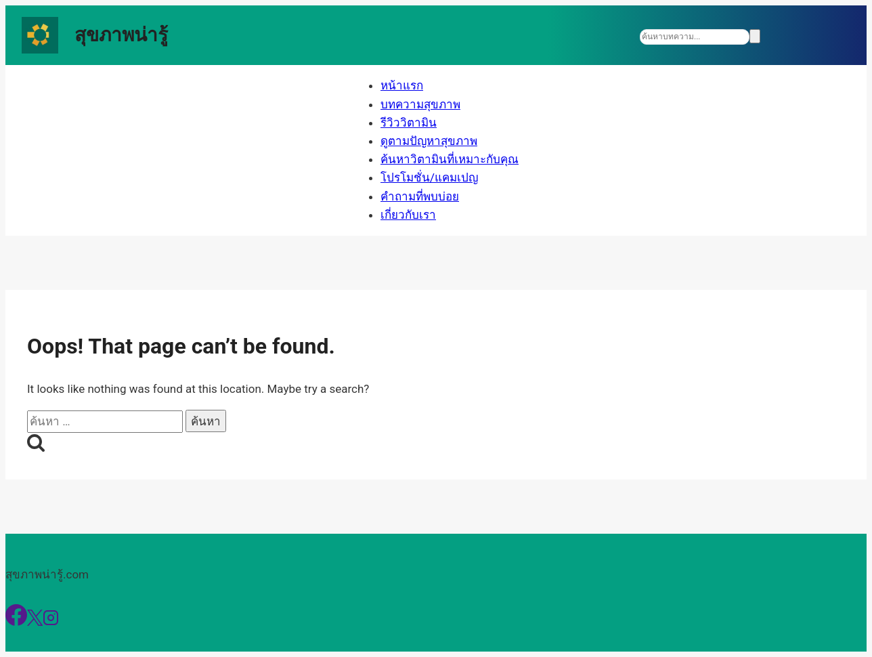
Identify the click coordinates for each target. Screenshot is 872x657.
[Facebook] (16, 622)
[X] (35, 622)
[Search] (694, 37)
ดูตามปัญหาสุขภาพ (428, 141)
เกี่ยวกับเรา (408, 214)
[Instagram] (51, 622)
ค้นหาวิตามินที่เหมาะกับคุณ (449, 159)
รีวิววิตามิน (408, 122)
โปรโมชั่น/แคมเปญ (429, 177)
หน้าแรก (401, 85)
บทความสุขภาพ (420, 104)
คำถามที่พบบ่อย (419, 196)
